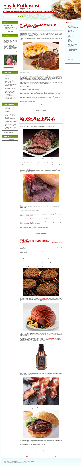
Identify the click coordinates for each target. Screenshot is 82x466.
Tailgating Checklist (9, 95)
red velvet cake (29, 93)
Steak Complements (72, 44)
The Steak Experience (72, 48)
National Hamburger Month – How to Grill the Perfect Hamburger (10, 81)
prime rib (55, 168)
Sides (69, 43)
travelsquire (7, 110)
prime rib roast (44, 227)
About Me (11, 11)
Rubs (69, 39)
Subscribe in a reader (8, 25)
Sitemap (4, 462)
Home (5, 11)
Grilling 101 (7, 75)
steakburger (44, 298)
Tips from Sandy (71, 50)
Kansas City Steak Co (31, 461)
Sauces (69, 40)
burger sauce (51, 338)
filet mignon (54, 92)
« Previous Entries (25, 456)
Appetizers (70, 25)
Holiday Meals (71, 31)
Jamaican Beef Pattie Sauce (26, 339)
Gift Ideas (70, 30)
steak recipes (52, 96)
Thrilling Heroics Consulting (21, 462)
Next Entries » (58, 456)
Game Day (70, 29)
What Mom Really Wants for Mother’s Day (38, 26)
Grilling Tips (19, 11)
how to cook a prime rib (29, 218)
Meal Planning (71, 34)
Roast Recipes (71, 37)
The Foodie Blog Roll (8, 132)
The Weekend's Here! (72, 49)
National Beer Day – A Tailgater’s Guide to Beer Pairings (10, 99)
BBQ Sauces (71, 26)
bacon (50, 407)
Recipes (69, 36)
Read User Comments (57, 29)
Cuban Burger (32, 333)
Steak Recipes (28, 11)
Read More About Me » (9, 67)
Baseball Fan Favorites (10, 91)
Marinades (70, 32)
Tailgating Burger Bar (35, 241)
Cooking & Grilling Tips (73, 27)
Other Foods (70, 35)
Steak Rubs (37, 11)
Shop (53, 11)
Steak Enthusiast (21, 5)
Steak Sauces (46, 11)
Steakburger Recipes (72, 46)
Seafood (70, 41)
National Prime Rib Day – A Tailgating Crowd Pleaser (37, 119)
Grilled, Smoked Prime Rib (37, 221)
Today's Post (70, 52)
